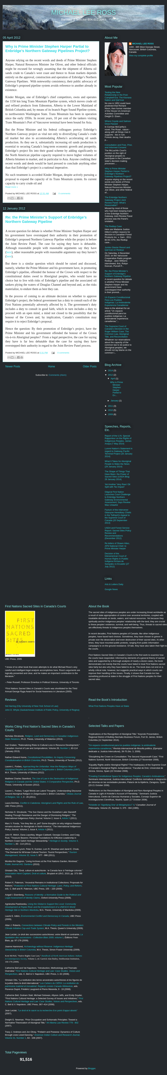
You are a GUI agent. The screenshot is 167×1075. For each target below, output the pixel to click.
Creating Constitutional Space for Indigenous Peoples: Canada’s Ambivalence (126, 776)
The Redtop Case (113, 226)
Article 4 (42, 829)
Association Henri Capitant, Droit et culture (25, 873)
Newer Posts (12, 366)
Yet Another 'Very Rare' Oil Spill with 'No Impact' (117, 485)
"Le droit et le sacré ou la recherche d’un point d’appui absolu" (47, 1010)
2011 (111, 406)
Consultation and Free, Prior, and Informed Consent (118, 146)
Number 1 (65, 748)
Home (51, 366)
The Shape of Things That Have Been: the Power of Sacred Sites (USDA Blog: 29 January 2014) (117, 475)
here (9, 252)
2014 (111, 370)
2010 (111, 410)
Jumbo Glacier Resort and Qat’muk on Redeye (117, 248)
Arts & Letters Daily (114, 584)
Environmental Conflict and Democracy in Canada (45, 916)
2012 (111, 375)
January (115, 400)
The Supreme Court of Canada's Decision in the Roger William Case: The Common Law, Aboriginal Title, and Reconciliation (117, 331)
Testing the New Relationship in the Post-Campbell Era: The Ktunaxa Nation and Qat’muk (118, 96)
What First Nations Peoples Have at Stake (109, 706)
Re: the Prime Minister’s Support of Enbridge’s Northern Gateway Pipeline (46, 219)
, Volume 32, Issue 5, (28, 855)
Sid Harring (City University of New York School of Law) (31, 706)
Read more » (11, 187)
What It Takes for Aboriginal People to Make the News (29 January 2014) (118, 464)
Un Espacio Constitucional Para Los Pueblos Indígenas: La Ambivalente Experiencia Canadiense (117, 301)
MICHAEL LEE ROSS (83, 12)
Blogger (91, 1068)
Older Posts (90, 366)
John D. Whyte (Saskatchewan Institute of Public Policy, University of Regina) (42, 710)
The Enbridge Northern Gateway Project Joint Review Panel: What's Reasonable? (116, 201)
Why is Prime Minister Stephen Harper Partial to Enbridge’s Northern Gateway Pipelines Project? (47, 48)
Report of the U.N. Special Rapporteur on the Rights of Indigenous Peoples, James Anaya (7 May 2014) (118, 440)
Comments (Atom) (57, 375)
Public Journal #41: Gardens (18, 864)
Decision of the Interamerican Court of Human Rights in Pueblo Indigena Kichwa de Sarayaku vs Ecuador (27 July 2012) (117, 560)
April (113, 378)
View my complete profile (141, 55)
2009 (111, 414)
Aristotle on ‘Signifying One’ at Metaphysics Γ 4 (111, 805)
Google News (111, 589)
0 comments (64, 193)
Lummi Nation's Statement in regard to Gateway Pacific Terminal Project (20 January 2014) (118, 452)
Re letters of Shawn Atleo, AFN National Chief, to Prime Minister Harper (117, 546)
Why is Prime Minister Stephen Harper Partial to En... (116, 389)
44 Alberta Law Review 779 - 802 (62, 1022)
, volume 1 (59, 937)
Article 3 (66, 818)
